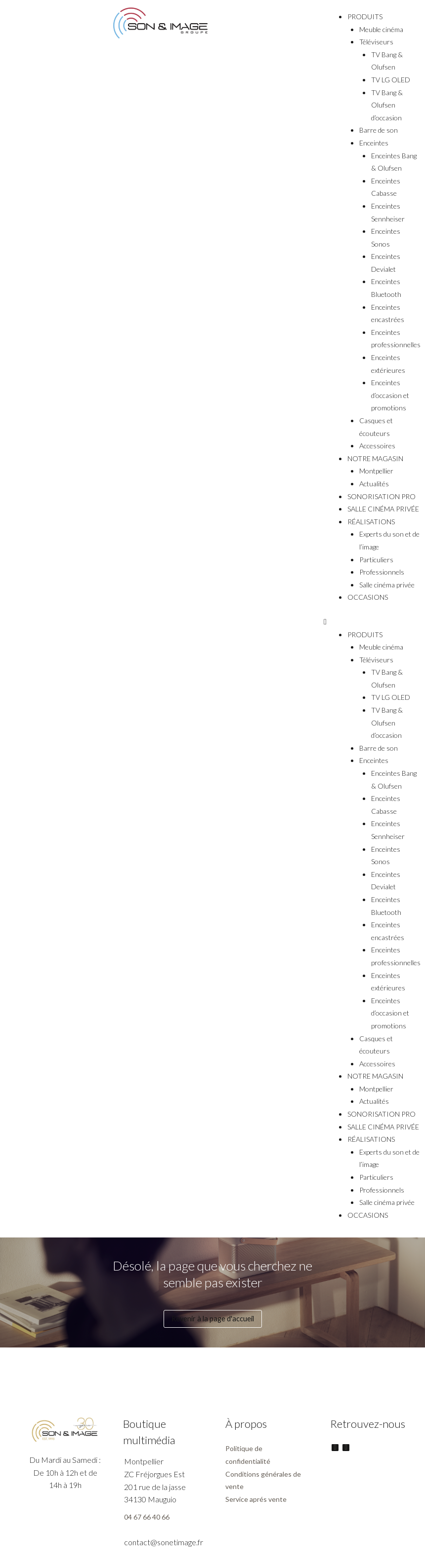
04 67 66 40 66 (147, 1517)
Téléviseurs (376, 41)
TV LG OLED (390, 79)
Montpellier (376, 471)
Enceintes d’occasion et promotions (390, 395)
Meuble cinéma (381, 29)
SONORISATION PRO (381, 496)
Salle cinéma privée (387, 585)
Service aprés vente (256, 1499)
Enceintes (373, 143)
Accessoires (377, 445)
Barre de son (378, 130)
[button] (372, 621)
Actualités (374, 483)
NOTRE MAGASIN (375, 458)
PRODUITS (364, 16)
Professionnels (381, 572)
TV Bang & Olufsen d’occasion (387, 105)
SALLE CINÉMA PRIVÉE (383, 509)
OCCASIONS (367, 597)
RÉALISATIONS (371, 521)
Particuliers (376, 559)
